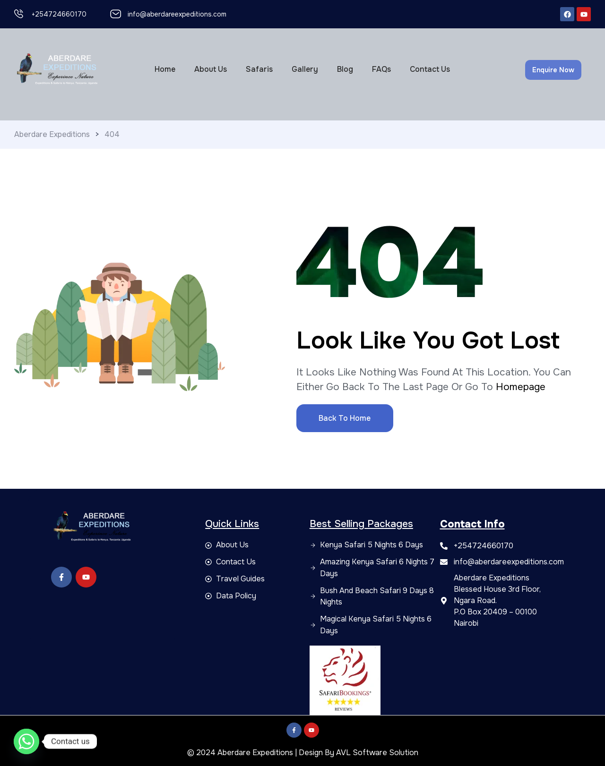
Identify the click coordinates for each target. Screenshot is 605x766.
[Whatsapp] (26, 741)
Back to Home (345, 418)
